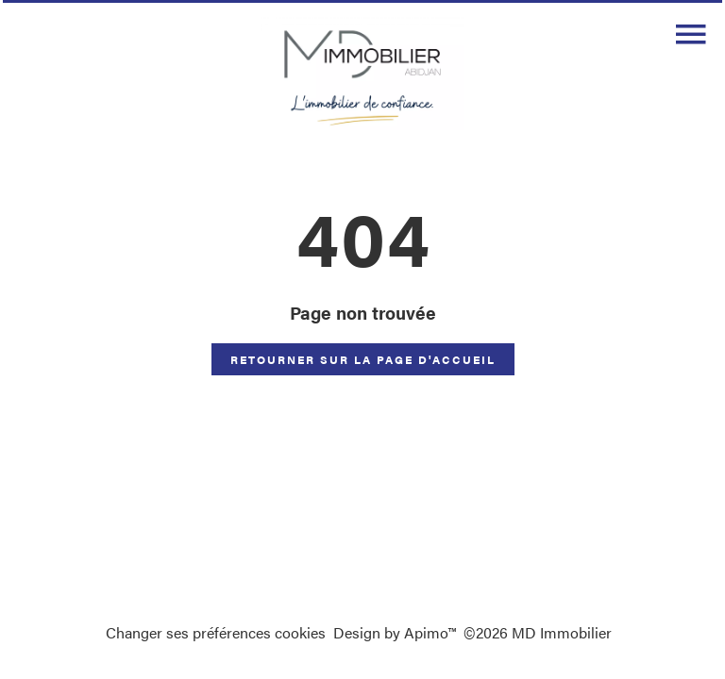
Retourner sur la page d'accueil (363, 359)
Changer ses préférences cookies (216, 632)
